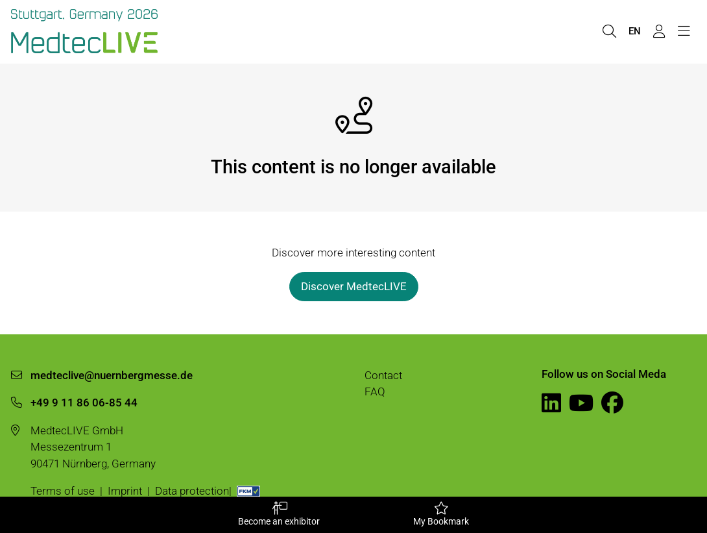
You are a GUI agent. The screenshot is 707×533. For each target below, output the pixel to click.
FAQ (375, 391)
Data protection (192, 490)
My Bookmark (441, 514)
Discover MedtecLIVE (354, 286)
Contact (383, 375)
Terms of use (62, 490)
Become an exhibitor (278, 514)
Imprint (125, 490)
